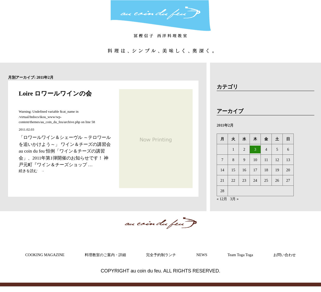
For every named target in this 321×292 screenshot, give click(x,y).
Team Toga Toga (240, 255)
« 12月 (222, 199)
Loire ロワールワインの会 (55, 93)
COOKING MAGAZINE (44, 255)
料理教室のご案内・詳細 (105, 255)
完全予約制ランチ (161, 255)
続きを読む (33, 171)
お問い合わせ (284, 255)
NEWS (201, 255)
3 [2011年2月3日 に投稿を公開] (255, 149)
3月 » (234, 199)
